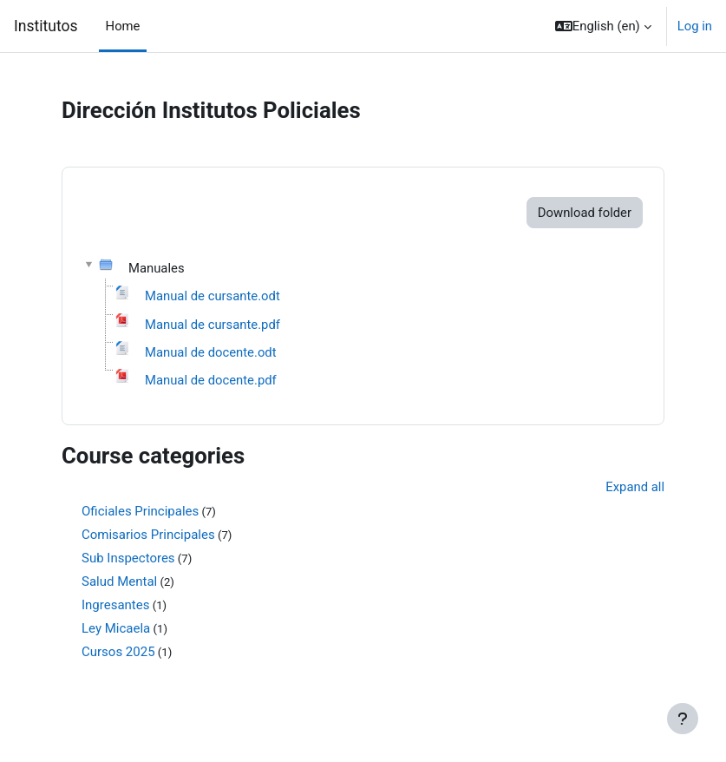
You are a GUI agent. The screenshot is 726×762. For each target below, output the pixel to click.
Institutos (46, 26)
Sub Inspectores (128, 558)
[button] (603, 26)
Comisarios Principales (148, 534)
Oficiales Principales (140, 511)
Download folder (584, 212)
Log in (694, 26)
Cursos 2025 (118, 652)
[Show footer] (682, 718)
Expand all (634, 487)
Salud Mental (119, 581)
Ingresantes (115, 605)
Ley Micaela (116, 628)
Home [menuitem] (123, 26)
